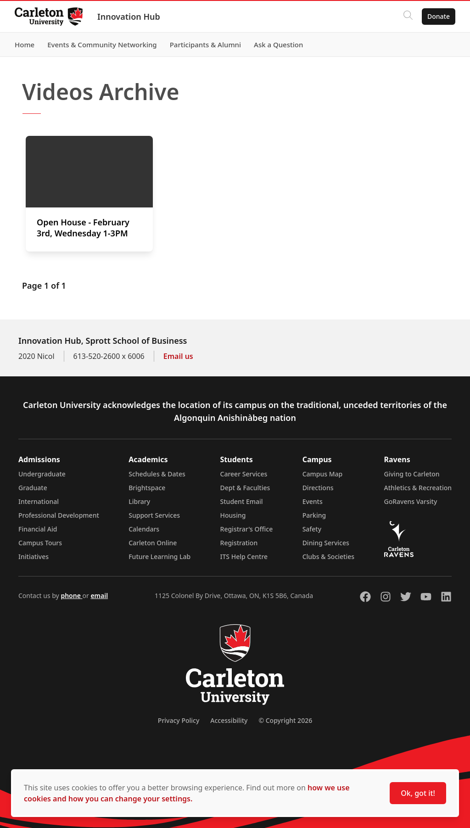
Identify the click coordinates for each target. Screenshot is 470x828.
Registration (239, 542)
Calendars (144, 529)
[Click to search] (408, 16)
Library (139, 501)
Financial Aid (37, 529)
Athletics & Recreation (418, 487)
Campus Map (322, 474)
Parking (314, 515)
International (38, 501)
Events (312, 501)
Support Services (154, 515)
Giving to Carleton (412, 474)
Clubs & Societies (328, 556)
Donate (438, 16)
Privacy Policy (178, 720)
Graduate (32, 487)
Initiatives (33, 556)
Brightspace (147, 487)
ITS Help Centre (244, 556)
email (99, 595)
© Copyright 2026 (285, 720)
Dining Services (325, 542)
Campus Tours (40, 542)
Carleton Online (153, 542)
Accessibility (228, 720)
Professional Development (58, 515)
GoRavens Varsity (410, 501)
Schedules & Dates (157, 474)
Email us (178, 356)
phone (71, 595)
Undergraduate (42, 474)
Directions (318, 487)
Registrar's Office (246, 529)
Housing (233, 515)
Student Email (241, 501)
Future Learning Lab (159, 556)
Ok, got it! (418, 793)
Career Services (244, 474)
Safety (312, 529)
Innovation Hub (128, 16)
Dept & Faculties (245, 487)
